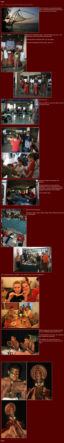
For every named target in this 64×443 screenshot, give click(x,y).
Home (2, 1)
